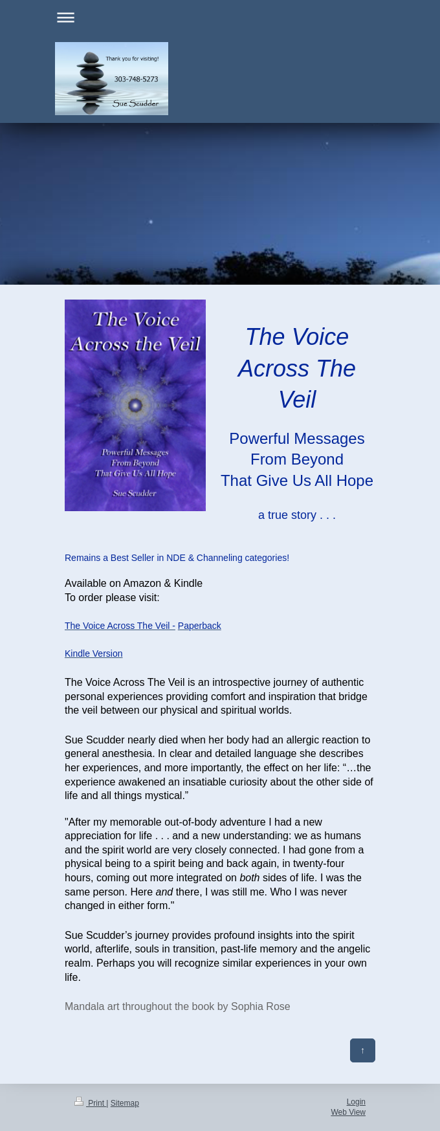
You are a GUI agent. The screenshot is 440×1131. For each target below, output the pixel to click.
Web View (348, 1112)
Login (356, 1101)
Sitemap (125, 1103)
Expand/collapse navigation (220, 17)
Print (90, 1103)
